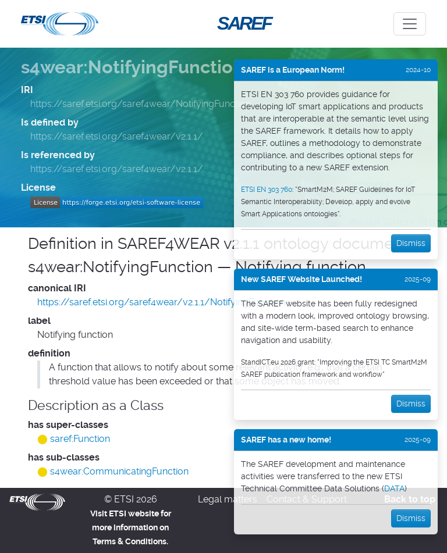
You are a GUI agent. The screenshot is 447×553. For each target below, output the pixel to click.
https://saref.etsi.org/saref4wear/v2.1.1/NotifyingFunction (161, 302)
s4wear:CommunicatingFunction (119, 471)
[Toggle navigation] (409, 23)
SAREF (244, 23)
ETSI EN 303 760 (266, 189)
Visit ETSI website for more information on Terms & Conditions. (130, 527)
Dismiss (410, 243)
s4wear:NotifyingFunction (132, 67)
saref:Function (80, 438)
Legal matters (227, 499)
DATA (394, 488)
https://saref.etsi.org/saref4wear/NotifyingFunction (140, 103)
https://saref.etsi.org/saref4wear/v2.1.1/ (116, 136)
